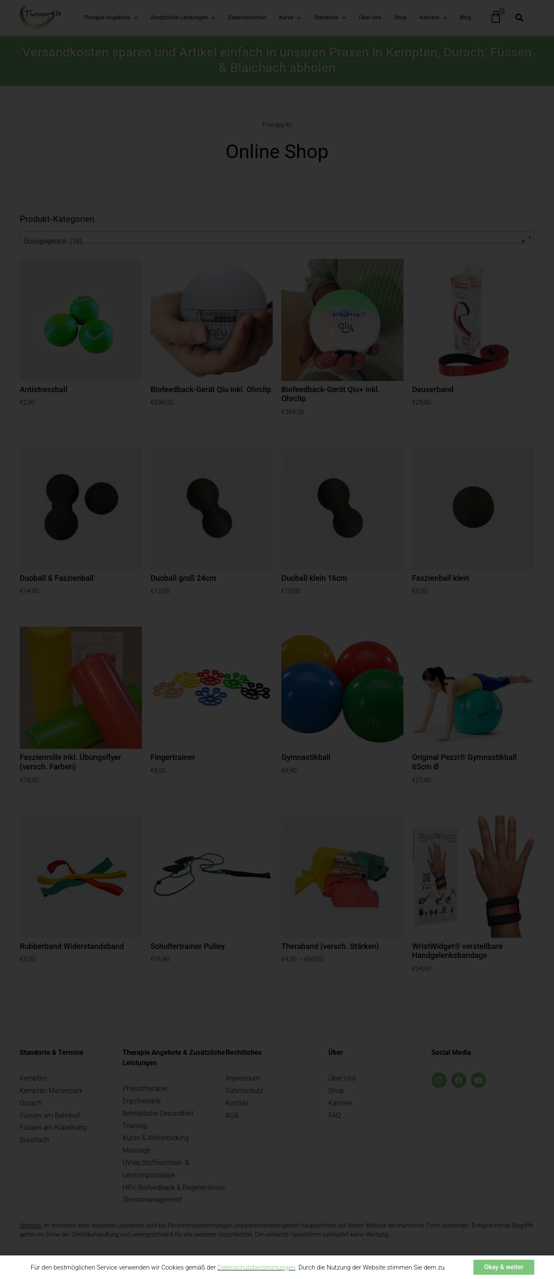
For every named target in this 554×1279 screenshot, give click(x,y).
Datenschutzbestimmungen (256, 1268)
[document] (277, 639)
